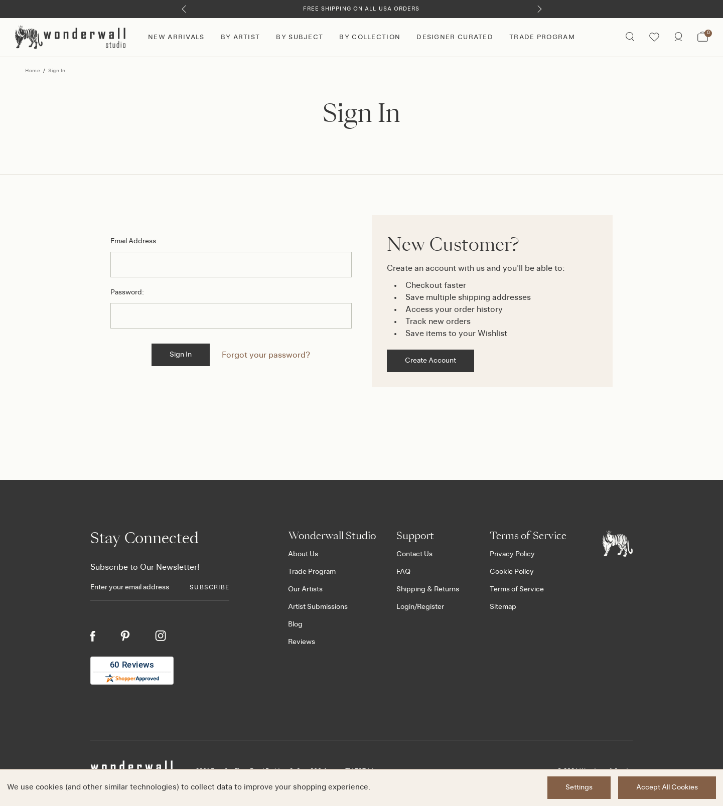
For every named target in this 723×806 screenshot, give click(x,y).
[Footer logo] (618, 543)
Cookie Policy (512, 571)
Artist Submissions (318, 606)
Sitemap (503, 606)
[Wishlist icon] (654, 38)
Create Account (430, 360)
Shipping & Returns (427, 589)
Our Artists (305, 589)
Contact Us (414, 554)
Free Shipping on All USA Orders (361, 9)
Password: (127, 292)
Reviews (301, 642)
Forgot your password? (266, 355)
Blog (295, 624)
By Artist (240, 37)
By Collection (369, 37)
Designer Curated (454, 37)
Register (430, 606)
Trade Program (542, 37)
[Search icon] (630, 38)
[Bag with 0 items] (702, 37)
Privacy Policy (512, 554)
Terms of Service (517, 589)
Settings (579, 787)
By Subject (299, 37)
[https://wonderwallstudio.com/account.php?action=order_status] (678, 38)
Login (405, 606)
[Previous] (184, 9)
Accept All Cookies (667, 787)
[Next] (539, 9)
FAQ (403, 571)
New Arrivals (176, 37)
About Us (303, 554)
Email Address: (134, 241)
